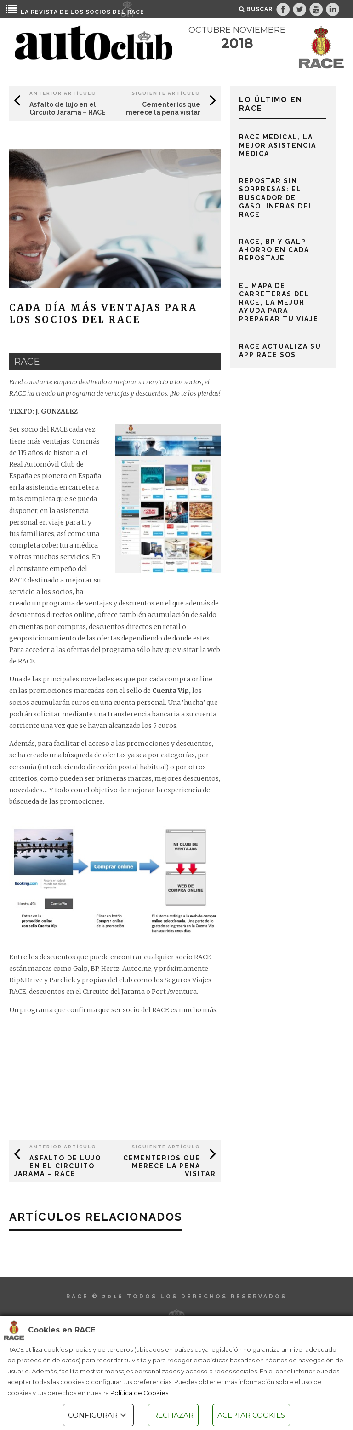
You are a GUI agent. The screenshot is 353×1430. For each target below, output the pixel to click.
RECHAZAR (173, 1415)
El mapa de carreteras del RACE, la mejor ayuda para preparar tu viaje (279, 302)
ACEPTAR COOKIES (251, 1415)
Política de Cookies (139, 1392)
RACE (135, 12)
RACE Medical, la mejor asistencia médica (277, 145)
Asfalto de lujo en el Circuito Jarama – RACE (67, 108)
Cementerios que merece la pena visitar (163, 108)
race (27, 361)
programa (36, 1010)
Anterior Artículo (63, 93)
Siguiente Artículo (165, 93)
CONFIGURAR (98, 1415)
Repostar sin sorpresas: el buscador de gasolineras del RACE (276, 197)
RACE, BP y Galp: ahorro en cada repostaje (274, 250)
